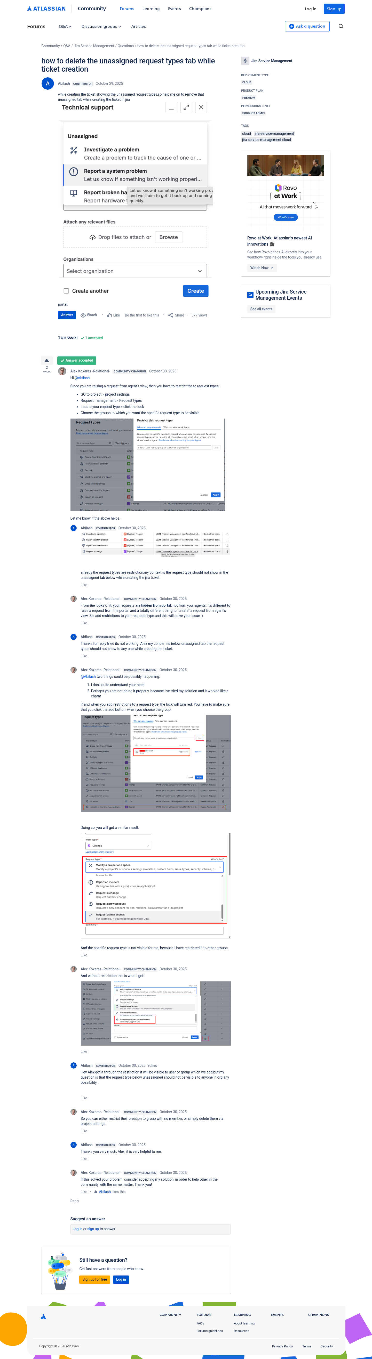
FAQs (200, 1323)
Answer (67, 315)
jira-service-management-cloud (266, 140)
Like (84, 587)
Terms (307, 1346)
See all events (261, 309)
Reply (74, 1203)
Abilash (64, 83)
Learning (151, 8)
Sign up (334, 8)
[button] (135, 201)
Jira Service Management (94, 46)
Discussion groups (101, 26)
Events (174, 8)
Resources (241, 1331)
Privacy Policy (282, 1346)
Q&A (65, 26)
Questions (126, 46)
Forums (127, 8)
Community (92, 8)
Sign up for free (94, 1281)
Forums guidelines (210, 1331)
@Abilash (82, 380)
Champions (200, 8)
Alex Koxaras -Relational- (90, 373)
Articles (138, 26)
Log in (311, 8)
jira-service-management (274, 133)
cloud (246, 133)
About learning (244, 1323)
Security (327, 1346)
